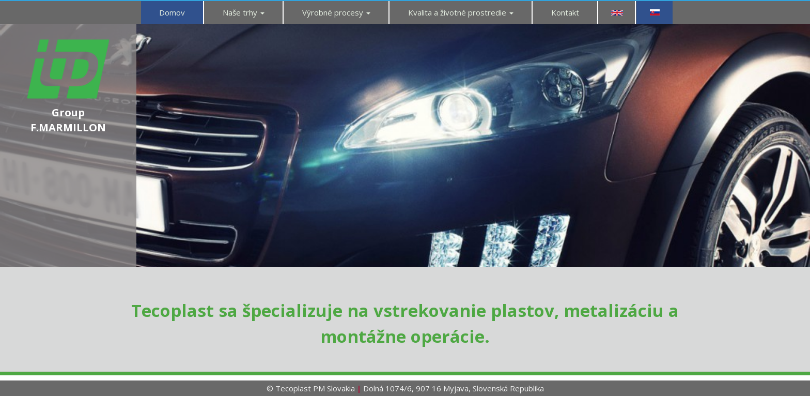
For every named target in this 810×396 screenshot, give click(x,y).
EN (616, 12)
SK (654, 12)
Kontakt (565, 12)
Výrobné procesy (336, 12)
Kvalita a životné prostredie (460, 12)
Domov (172, 12)
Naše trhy (243, 12)
